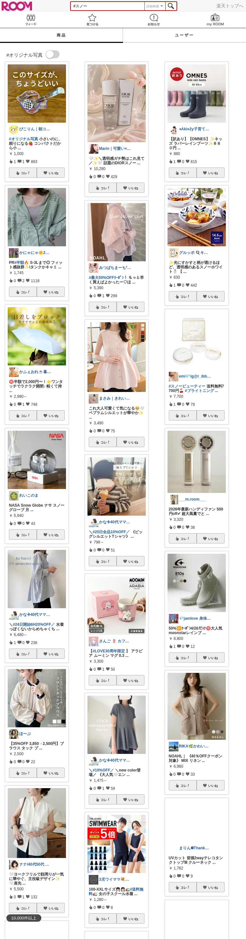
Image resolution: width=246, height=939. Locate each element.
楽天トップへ (230, 5)
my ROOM (215, 20)
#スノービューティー (187, 386)
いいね (53, 173)
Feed (31, 20)
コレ (25, 173)
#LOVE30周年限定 (109, 651)
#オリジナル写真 (23, 139)
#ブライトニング (199, 390)
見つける (92, 20)
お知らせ (153, 20)
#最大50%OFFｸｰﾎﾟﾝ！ (108, 277)
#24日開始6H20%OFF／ (34, 624)
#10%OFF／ (103, 770)
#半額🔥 (21, 262)
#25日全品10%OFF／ (111, 532)
